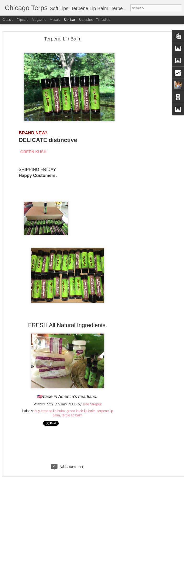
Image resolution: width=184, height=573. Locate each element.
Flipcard (23, 20)
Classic (7, 20)
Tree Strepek (92, 399)
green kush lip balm (80, 406)
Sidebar (69, 20)
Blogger (112, 570)
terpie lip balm (72, 410)
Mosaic (55, 20)
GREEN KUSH (33, 147)
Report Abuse (127, 570)
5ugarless (85, 570)
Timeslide (103, 20)
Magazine (39, 20)
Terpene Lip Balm (62, 33)
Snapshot (86, 20)
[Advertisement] (143, 109)
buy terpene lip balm (49, 406)
